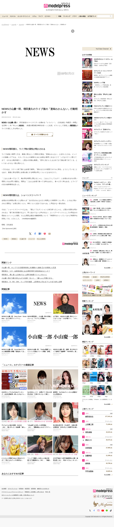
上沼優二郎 (89, 424)
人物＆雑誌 (82, 16)
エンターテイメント (24, 16)
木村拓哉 (88, 448)
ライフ (40, 16)
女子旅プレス (92, 16)
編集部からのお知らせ (43, 488)
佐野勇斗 (106, 280)
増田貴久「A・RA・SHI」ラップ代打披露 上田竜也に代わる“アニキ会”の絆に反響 (32, 282)
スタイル (13, 16)
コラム (34, 16)
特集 (59, 16)
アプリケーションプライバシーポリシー (12, 492)
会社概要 (4, 488)
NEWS (4, 122)
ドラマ (74, 16)
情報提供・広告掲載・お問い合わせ (34, 492)
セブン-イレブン (87, 280)
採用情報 (33, 488)
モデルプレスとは (12, 488)
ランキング (66, 16)
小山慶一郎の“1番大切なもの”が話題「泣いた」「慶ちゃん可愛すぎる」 (28, 278)
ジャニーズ (31, 239)
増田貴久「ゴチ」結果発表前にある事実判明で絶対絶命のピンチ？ (26, 271)
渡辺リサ (88, 440)
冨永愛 (95, 277)
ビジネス (47, 16)
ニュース (5, 16)
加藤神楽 (88, 456)
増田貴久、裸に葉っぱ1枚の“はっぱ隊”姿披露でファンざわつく (24, 275)
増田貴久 (73, 125)
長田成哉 (88, 432)
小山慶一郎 (12, 122)
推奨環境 (27, 488)
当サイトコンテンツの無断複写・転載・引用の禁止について (18, 495)
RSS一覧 (47, 492)
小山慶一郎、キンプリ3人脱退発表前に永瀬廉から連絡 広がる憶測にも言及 (29, 267)
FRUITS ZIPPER (104, 277)
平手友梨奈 (86, 277)
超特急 (87, 463)
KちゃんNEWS (41, 239)
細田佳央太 (89, 416)
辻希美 (97, 280)
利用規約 (21, 488)
